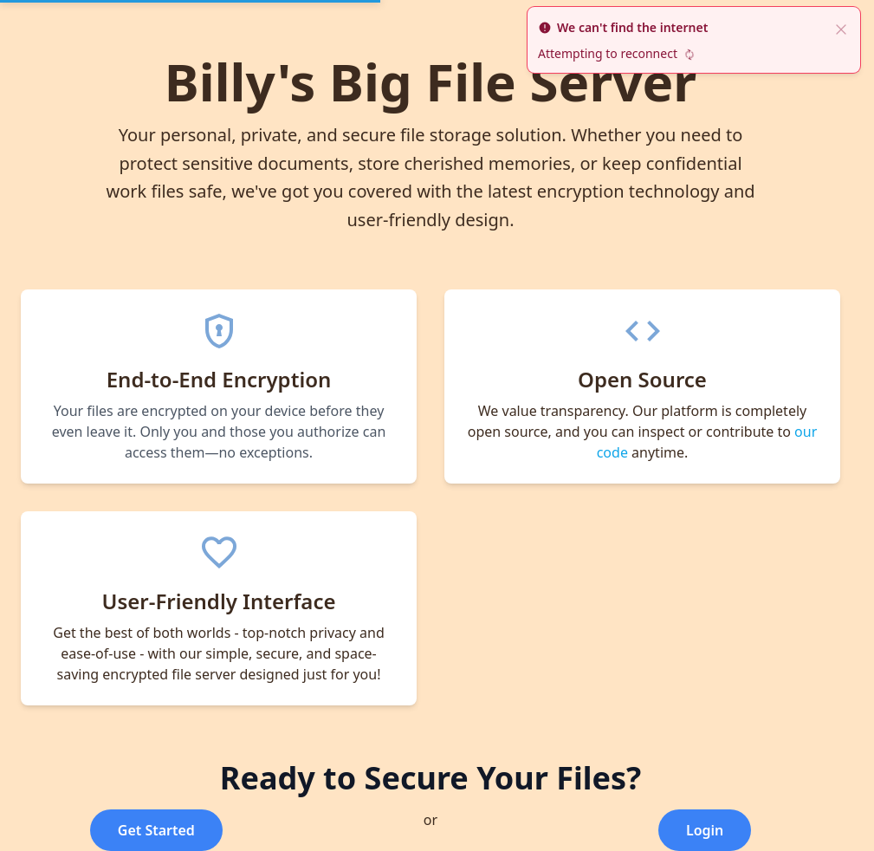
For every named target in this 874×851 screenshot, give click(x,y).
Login (704, 830)
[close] (841, 27)
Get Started (156, 830)
